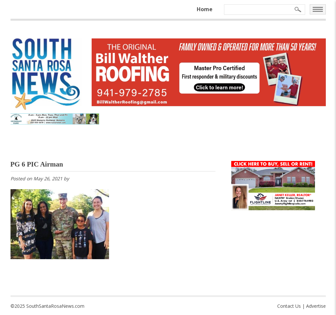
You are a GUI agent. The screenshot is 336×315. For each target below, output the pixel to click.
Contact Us (289, 306)
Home (205, 9)
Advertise (316, 306)
